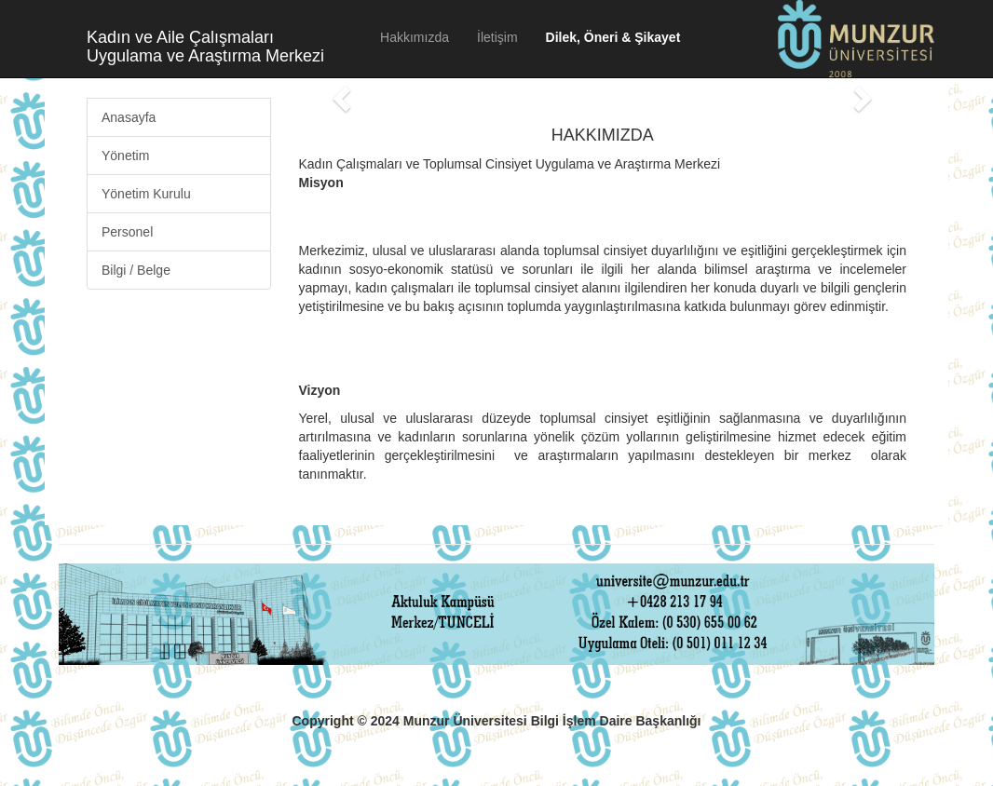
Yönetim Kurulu (146, 193)
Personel (127, 231)
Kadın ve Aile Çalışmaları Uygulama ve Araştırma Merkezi (205, 44)
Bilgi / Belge (136, 270)
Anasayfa (129, 117)
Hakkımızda (414, 37)
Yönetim (125, 155)
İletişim (497, 37)
